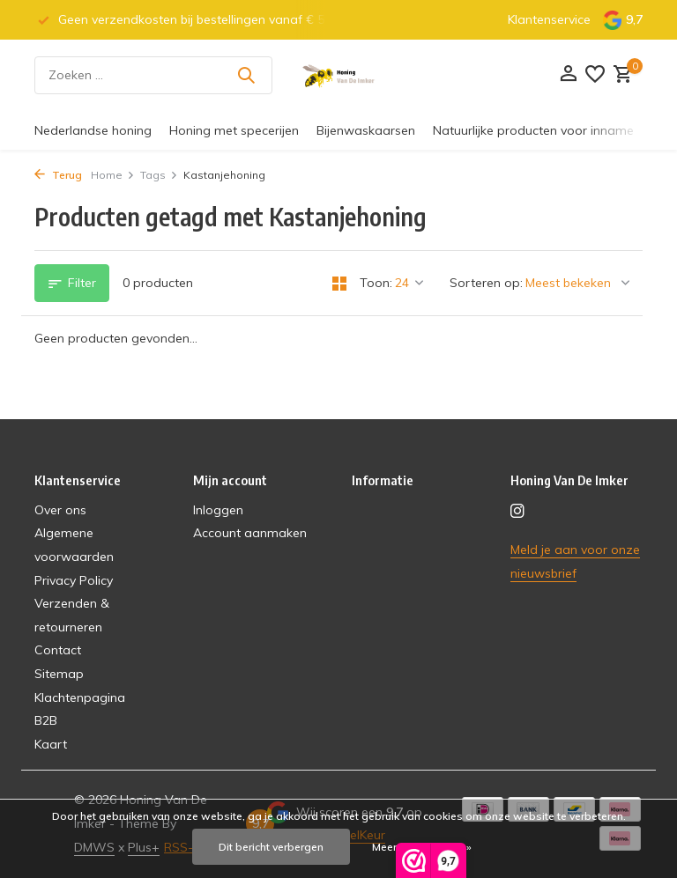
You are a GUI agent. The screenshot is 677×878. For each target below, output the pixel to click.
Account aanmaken (250, 533)
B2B (45, 720)
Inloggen (218, 510)
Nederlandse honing (93, 130)
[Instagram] (517, 511)
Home (113, 174)
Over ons (60, 510)
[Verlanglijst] (595, 75)
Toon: (376, 283)
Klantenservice (549, 19)
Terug (58, 174)
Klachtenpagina (79, 697)
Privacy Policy (73, 580)
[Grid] (339, 284)
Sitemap (59, 674)
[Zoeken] (153, 75)
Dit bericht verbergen (271, 846)
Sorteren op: (486, 283)
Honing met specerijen (234, 130)
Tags (159, 174)
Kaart (50, 744)
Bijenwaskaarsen (365, 130)
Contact (57, 650)
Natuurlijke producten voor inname (533, 130)
